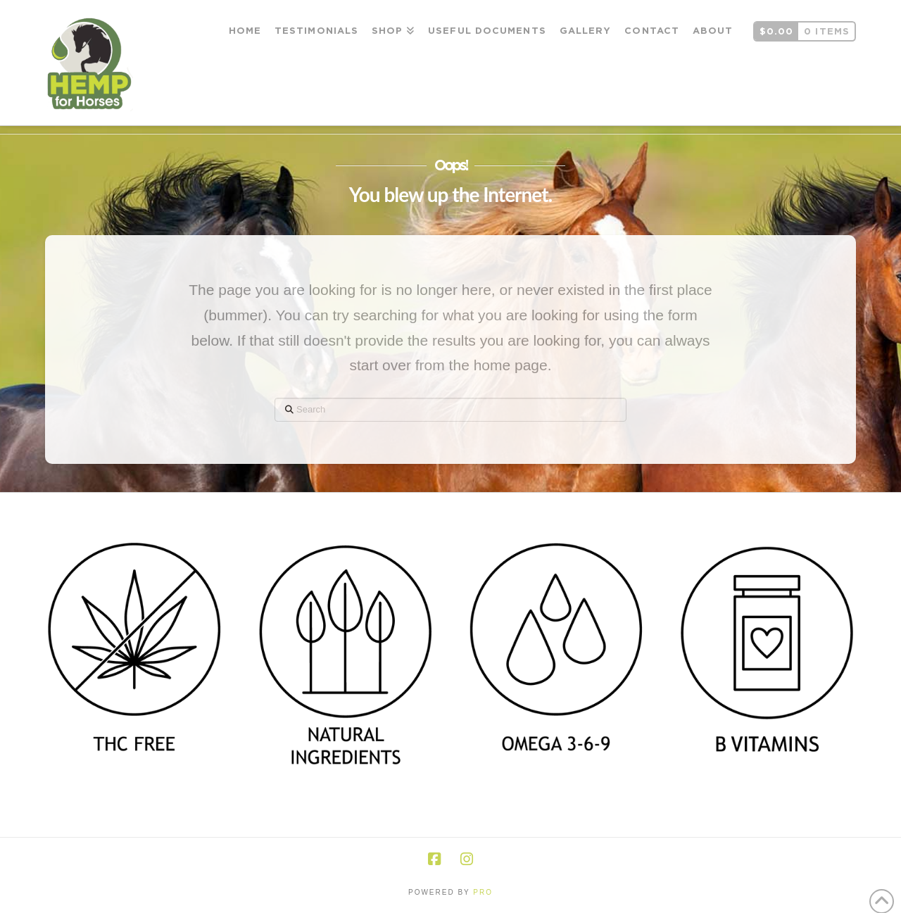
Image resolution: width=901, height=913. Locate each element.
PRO (483, 892)
